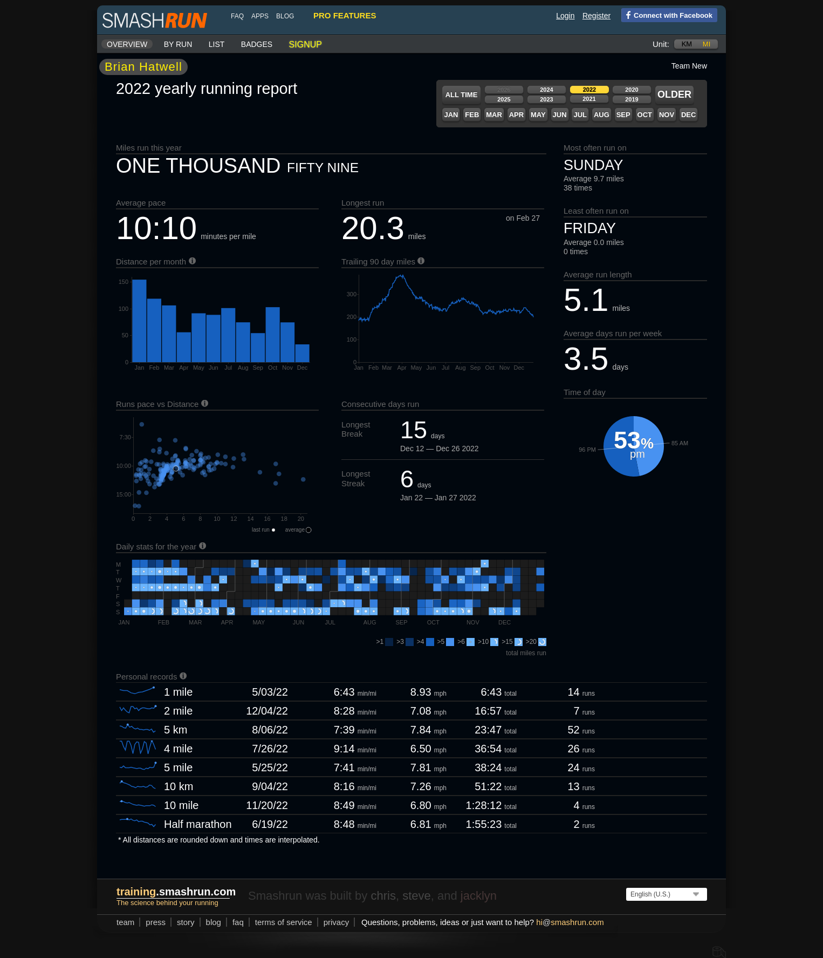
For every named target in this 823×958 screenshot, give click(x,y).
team (125, 922)
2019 (631, 99)
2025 (503, 99)
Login (565, 15)
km (687, 44)
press (156, 922)
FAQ (237, 16)
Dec (688, 115)
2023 (546, 99)
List (217, 44)
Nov (666, 115)
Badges (256, 44)
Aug (601, 115)
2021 (588, 99)
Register (596, 15)
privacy (336, 922)
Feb (472, 115)
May (538, 115)
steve (416, 895)
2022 (589, 89)
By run (178, 44)
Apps (260, 16)
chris (383, 895)
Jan (451, 115)
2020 (631, 89)
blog (285, 16)
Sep (623, 115)
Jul (580, 115)
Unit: (661, 44)
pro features (344, 15)
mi (706, 44)
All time (461, 95)
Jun (560, 115)
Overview (127, 44)
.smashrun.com (176, 892)
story (186, 922)
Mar (494, 115)
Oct (644, 115)
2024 (546, 89)
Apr (516, 115)
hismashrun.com (569, 922)
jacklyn (479, 895)
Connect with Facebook (666, 14)
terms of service (283, 922)
